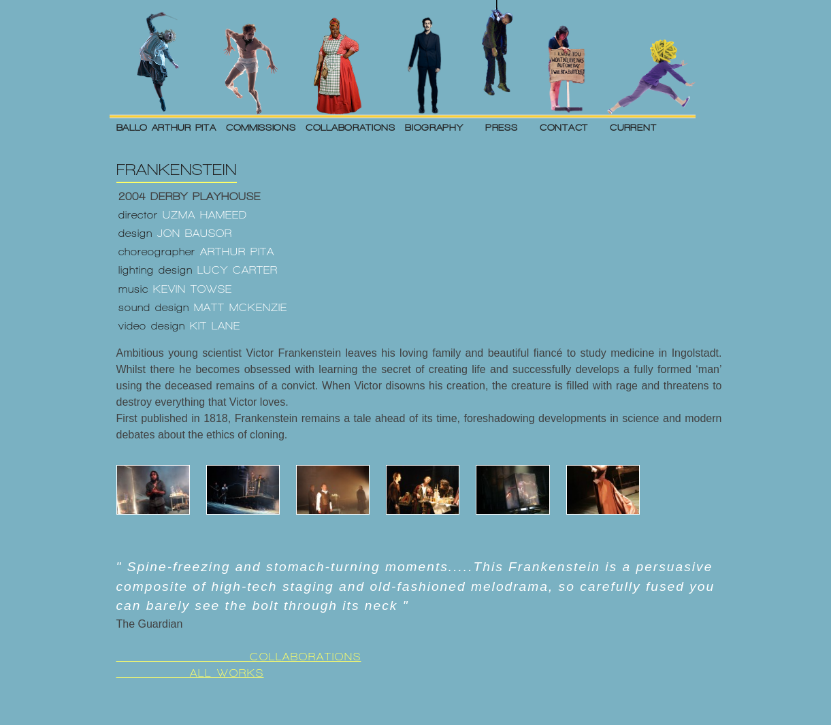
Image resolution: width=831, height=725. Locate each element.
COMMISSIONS (261, 127)
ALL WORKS (190, 673)
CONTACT (564, 127)
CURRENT (633, 127)
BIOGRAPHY (434, 127)
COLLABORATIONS (350, 127)
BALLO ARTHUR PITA (166, 127)
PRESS (501, 127)
